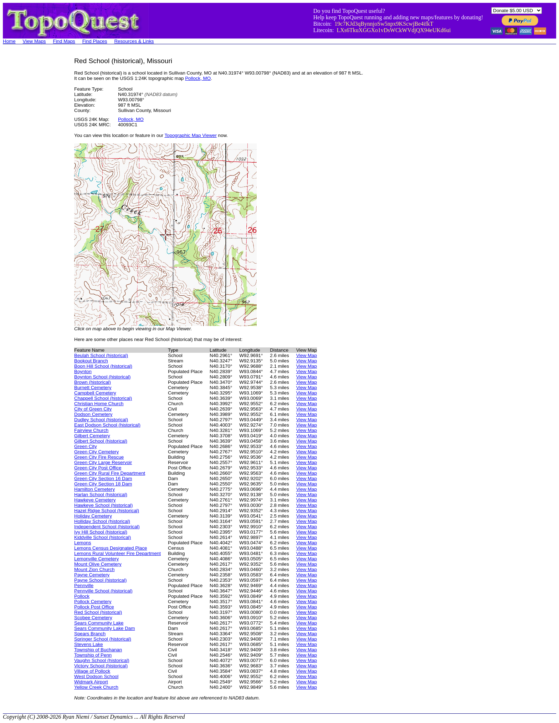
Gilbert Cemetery (92, 435)
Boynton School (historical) (102, 377)
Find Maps (64, 41)
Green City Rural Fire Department (109, 473)
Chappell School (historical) (103, 398)
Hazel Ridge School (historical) (106, 510)
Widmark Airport (91, 681)
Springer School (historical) (102, 639)
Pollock (81, 596)
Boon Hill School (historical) (103, 366)
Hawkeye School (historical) (103, 505)
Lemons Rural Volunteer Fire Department (117, 553)
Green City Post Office (97, 467)
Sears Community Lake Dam (104, 628)
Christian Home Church (99, 403)
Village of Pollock (92, 671)
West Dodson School (96, 676)
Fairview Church (91, 430)
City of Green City (93, 409)
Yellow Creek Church (96, 687)
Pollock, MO (198, 78)
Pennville (83, 585)
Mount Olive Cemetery (98, 564)
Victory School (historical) (101, 665)
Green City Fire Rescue (99, 457)
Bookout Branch (91, 360)
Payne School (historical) (100, 580)
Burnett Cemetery (92, 387)
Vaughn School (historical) (101, 660)
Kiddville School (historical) (102, 537)
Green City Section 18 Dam (103, 484)
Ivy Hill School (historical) (100, 532)
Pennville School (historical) (103, 591)
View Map (306, 355)
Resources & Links (134, 41)
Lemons (82, 542)
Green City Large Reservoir (103, 462)
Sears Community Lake (99, 623)
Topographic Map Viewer (190, 135)
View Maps (34, 41)
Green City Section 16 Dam (103, 478)
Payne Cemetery (91, 574)
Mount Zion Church (94, 569)
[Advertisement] (31, 164)
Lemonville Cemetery (96, 558)
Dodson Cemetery (93, 414)
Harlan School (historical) (100, 494)
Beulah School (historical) (101, 355)
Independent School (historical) (107, 526)
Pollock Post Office (94, 607)
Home (9, 41)
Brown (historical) (92, 382)
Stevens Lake (88, 644)
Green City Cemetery (96, 451)
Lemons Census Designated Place (110, 548)
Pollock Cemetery (92, 601)
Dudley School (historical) (101, 419)
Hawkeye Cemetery (95, 500)
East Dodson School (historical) (107, 425)
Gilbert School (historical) (100, 441)
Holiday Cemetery (93, 516)
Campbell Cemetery (95, 393)
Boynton (83, 371)
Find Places (94, 41)
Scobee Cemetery (93, 617)
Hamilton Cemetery (94, 489)
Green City (85, 446)
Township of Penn (93, 655)
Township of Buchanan (98, 649)
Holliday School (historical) (102, 521)
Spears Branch (90, 633)
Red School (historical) (98, 612)
